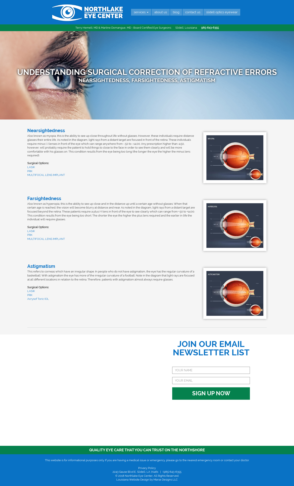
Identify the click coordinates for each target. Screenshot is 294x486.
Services (141, 12)
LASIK (31, 167)
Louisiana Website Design (132, 479)
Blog (176, 12)
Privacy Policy (147, 468)
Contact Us (192, 12)
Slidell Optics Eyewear (222, 12)
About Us (160, 12)
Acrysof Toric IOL (38, 298)
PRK (29, 171)
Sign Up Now (211, 373)
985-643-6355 (210, 27)
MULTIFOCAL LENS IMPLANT (46, 175)
